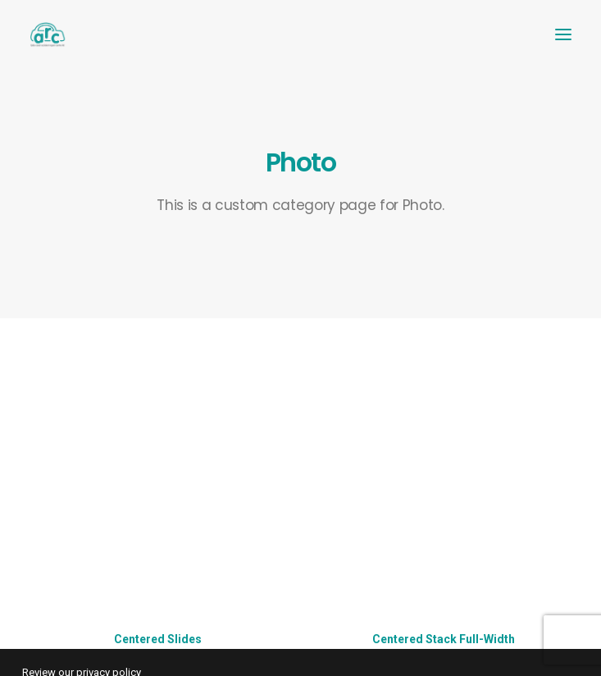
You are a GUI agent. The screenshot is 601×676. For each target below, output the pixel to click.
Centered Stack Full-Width (443, 639)
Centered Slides (158, 639)
